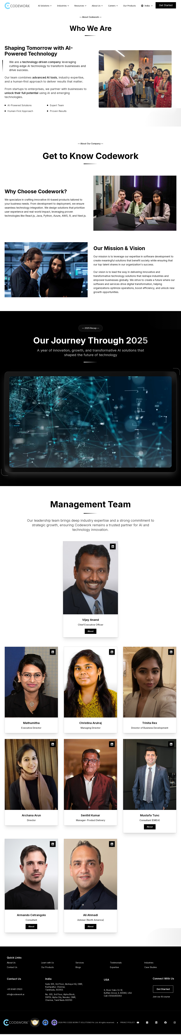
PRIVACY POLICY (127, 1022)
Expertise (114, 967)
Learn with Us (47, 962)
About (91, 631)
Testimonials (116, 962)
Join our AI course (161, 996)
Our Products (129, 5)
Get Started (166, 5)
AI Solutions (43, 5)
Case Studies (150, 967)
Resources (79, 5)
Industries (62, 5)
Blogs (78, 967)
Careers (111, 5)
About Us (96, 5)
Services (80, 962)
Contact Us (12, 967)
